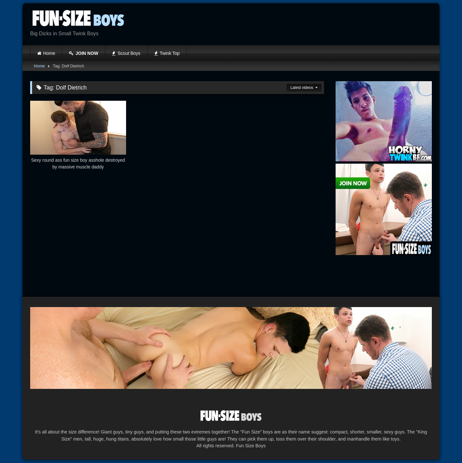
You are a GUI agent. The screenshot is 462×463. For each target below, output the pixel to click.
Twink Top (167, 53)
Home (49, 53)
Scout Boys (126, 53)
